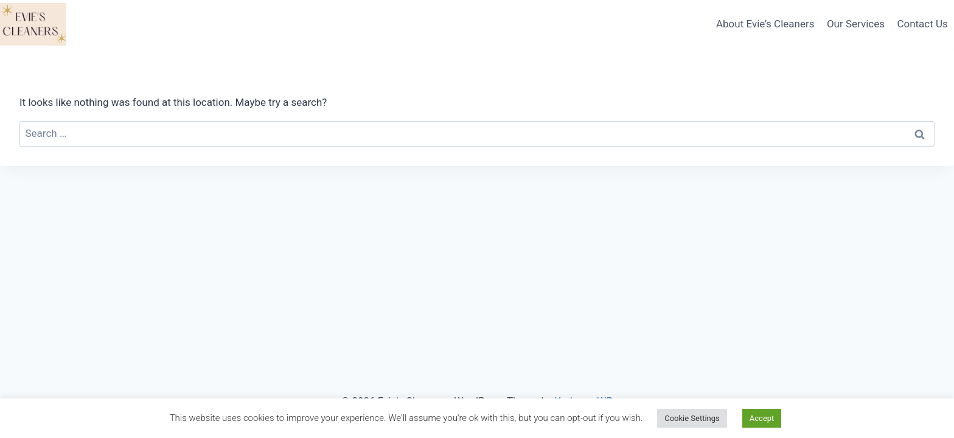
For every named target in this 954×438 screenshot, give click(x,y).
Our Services (856, 24)
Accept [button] (762, 418)
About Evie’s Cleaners (765, 24)
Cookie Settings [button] (692, 418)
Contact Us (922, 24)
